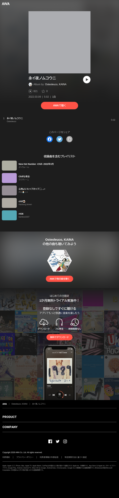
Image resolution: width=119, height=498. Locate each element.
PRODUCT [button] (9, 417)
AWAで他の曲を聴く (59, 279)
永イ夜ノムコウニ (39, 404)
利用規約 (6, 457)
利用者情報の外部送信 (49, 457)
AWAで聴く (59, 105)
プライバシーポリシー (24, 457)
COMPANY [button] (10, 427)
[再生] (86, 79)
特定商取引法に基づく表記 (76, 457)
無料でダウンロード (59, 337)
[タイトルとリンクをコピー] (69, 139)
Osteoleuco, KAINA (55, 84)
